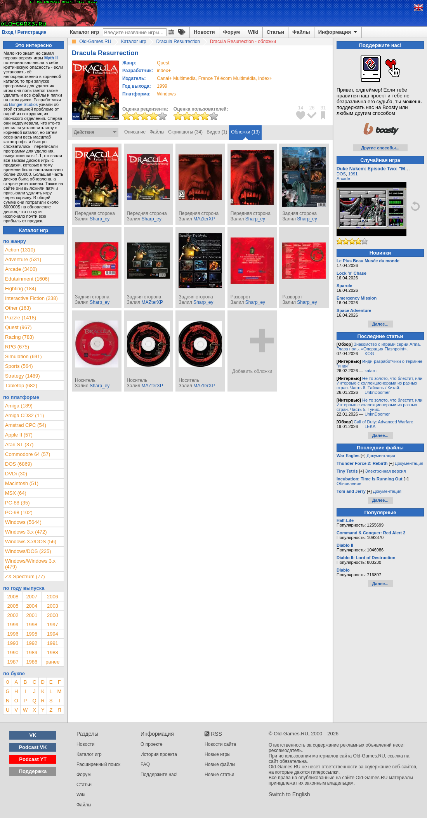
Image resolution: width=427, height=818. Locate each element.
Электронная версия (385, 471)
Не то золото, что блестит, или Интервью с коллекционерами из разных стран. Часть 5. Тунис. (379, 405)
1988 (52, 652)
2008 (12, 597)
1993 (12, 643)
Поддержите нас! (159, 774)
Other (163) (18, 308)
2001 (31, 615)
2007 (31, 597)
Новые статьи (219, 774)
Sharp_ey (99, 219)
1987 (12, 662)
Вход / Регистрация (24, 32)
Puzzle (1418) (20, 318)
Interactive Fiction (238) (31, 298)
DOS (341, 174)
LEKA (370, 426)
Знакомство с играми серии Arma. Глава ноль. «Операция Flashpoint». (379, 346)
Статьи (275, 32)
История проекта (159, 754)
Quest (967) (18, 327)
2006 (52, 597)
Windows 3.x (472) (26, 532)
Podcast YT (33, 759)
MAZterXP (204, 219)
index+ (164, 70)
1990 (12, 652)
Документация (381, 455)
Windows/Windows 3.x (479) (30, 564)
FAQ (145, 764)
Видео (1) (217, 132)
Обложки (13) (245, 132)
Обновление (349, 483)
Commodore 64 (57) (27, 454)
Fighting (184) (20, 288)
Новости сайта (220, 744)
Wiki (253, 32)
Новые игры (218, 754)
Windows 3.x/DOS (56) (30, 541)
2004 (31, 606)
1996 (12, 634)
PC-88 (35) (17, 503)
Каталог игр (84, 32)
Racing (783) (19, 337)
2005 (12, 606)
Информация (338, 32)
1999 (162, 86)
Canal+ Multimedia (176, 78)
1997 (52, 624)
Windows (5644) (23, 522)
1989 (31, 652)
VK (33, 735)
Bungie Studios (23, 104)
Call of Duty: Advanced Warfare (383, 421)
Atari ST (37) (19, 444)
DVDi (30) (16, 474)
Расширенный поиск (98, 764)
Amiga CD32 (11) (24, 415)
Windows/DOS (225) (28, 551)
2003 (52, 606)
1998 (31, 624)
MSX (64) (15, 493)
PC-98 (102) (19, 512)
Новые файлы (220, 764)
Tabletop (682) (21, 385)
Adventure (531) (23, 259)
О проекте (152, 744)
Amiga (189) (19, 406)
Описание (135, 132)
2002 (12, 615)
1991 (52, 643)
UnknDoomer (377, 392)
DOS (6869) (18, 464)
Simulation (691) (23, 356)
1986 (31, 662)
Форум (231, 32)
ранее (52, 662)
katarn (371, 370)
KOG (369, 353)
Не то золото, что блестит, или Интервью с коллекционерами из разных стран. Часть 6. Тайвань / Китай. (379, 383)
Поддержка (33, 771)
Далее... (380, 324)
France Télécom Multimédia (227, 78)
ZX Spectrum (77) (25, 576)
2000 (52, 615)
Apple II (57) (19, 435)
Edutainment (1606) (27, 279)
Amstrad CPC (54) (25, 425)
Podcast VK (33, 747)
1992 (31, 643)
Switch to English (289, 794)
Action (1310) (20, 250)
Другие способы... (380, 148)
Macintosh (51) (21, 483)
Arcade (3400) (21, 269)
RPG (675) (17, 347)
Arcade (343, 178)
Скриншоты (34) (185, 132)
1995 (31, 634)
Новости (204, 32)
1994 (52, 634)
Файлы (301, 32)
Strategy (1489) (22, 376)
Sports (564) (19, 366)
